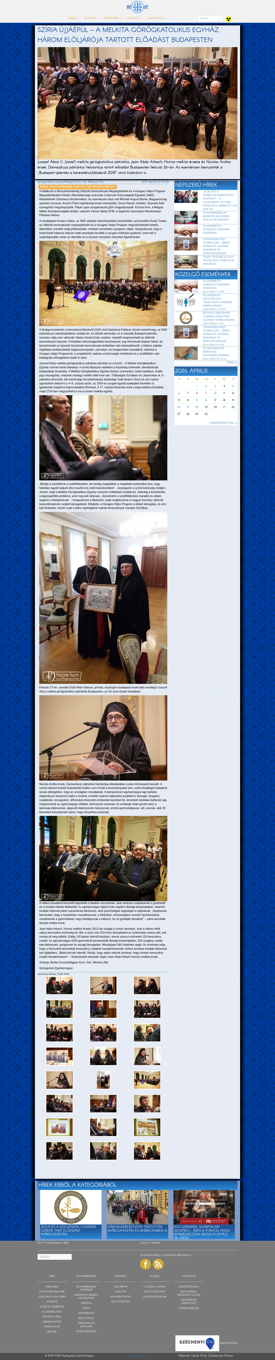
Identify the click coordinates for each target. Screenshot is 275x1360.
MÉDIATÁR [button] (112, 18)
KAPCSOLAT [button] (157, 18)
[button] (237, 18)
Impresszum (137, 1356)
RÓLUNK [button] (91, 18)
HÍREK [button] (73, 18)
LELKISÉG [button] (134, 18)
